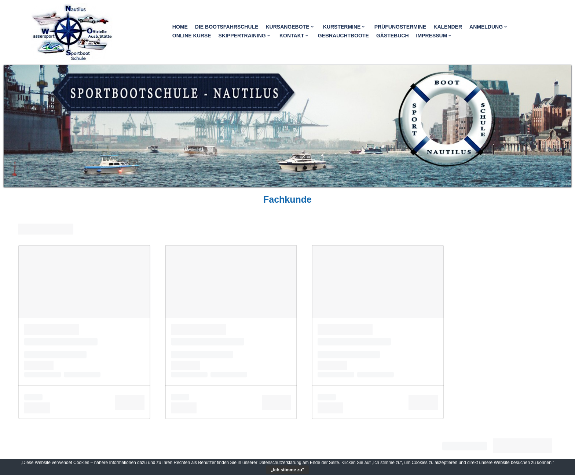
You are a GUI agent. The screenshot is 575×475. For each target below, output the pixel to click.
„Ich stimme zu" (287, 469)
